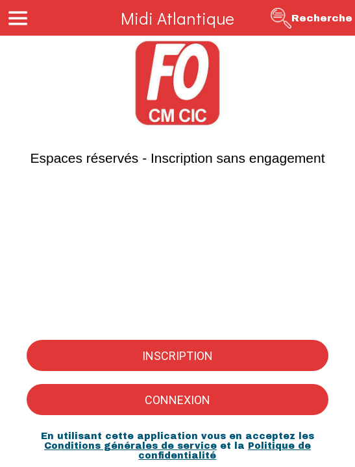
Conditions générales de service (130, 446)
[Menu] (18, 18)
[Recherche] (311, 18)
